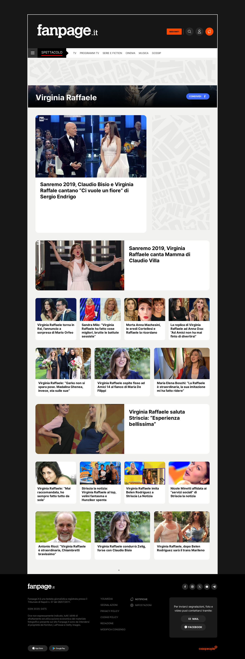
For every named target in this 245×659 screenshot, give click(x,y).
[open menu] (33, 53)
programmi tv (89, 53)
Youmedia (106, 598)
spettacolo (51, 52)
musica (144, 53)
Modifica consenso (112, 629)
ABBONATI (174, 31)
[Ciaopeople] (208, 649)
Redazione (107, 623)
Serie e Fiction (112, 53)
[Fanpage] (41, 587)
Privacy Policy (109, 611)
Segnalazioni (109, 605)
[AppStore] (37, 648)
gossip (156, 53)
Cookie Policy (109, 617)
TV (74, 53)
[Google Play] (59, 648)
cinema (130, 53)
